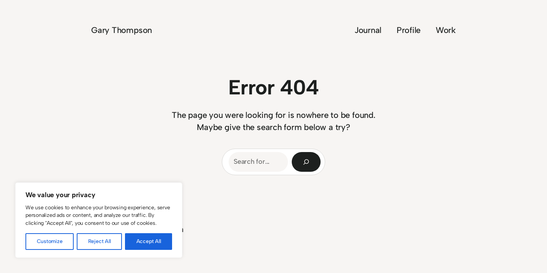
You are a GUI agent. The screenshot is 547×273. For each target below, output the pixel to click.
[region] (98, 220)
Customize (50, 241)
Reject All (99, 241)
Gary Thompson (121, 30)
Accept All (148, 241)
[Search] (306, 162)
